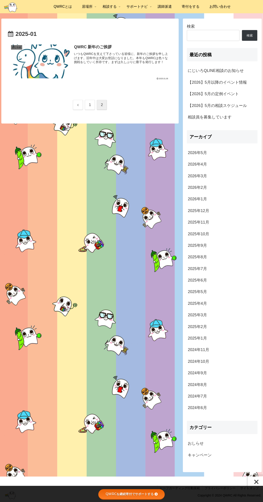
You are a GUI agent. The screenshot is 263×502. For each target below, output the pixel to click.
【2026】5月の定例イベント (213, 94)
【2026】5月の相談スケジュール (217, 105)
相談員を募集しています (210, 117)
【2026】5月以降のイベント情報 (217, 82)
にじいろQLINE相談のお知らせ (216, 70)
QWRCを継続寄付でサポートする (132, 494)
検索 (191, 26)
